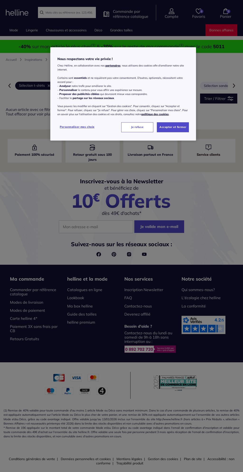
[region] (123, 94)
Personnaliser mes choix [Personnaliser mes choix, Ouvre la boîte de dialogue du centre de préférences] (77, 126)
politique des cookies (155, 114)
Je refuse (137, 127)
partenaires (113, 65)
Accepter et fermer (172, 127)
